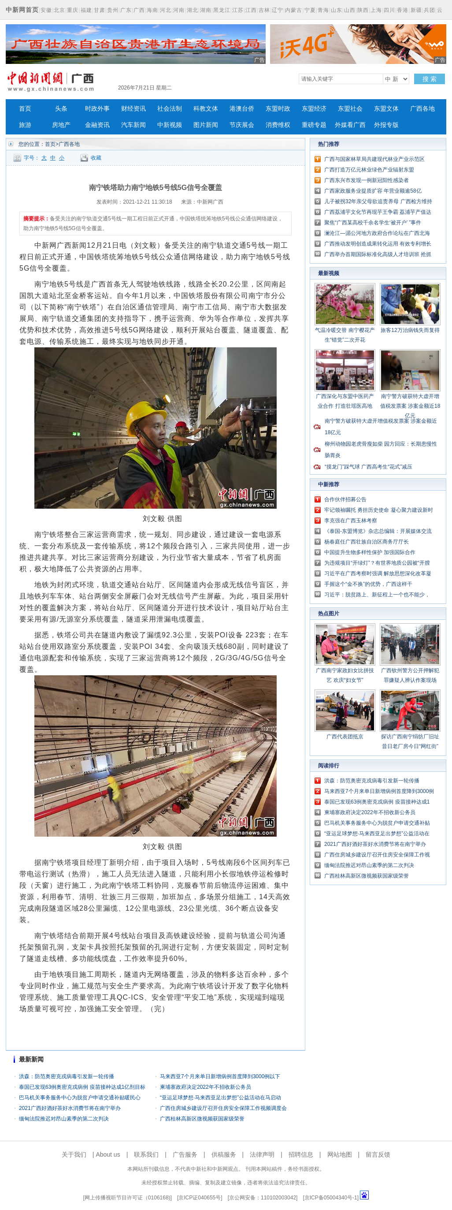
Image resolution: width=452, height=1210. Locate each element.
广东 (126, 10)
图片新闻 (205, 125)
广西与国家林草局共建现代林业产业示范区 (374, 159)
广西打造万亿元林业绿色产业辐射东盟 (369, 170)
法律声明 (262, 1154)
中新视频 (169, 125)
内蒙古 (293, 10)
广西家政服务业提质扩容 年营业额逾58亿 (373, 191)
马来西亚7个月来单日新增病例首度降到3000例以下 (220, 1076)
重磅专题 (314, 125)
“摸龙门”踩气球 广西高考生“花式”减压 (368, 467)
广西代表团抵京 (344, 736)
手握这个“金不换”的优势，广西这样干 (368, 584)
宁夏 (310, 10)
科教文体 (205, 108)
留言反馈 (378, 1154)
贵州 (113, 10)
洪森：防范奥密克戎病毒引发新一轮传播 (66, 1076)
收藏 (96, 158)
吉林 (264, 10)
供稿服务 (223, 1154)
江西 (251, 10)
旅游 (25, 125)
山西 (350, 10)
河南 (179, 10)
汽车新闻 (133, 125)
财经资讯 (133, 108)
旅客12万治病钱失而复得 (410, 330)
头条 (61, 108)
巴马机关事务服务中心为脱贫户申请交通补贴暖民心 (80, 1098)
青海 (323, 10)
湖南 (205, 10)
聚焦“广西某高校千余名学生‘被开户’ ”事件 (372, 223)
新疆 (416, 10)
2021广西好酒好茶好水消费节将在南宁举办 (70, 1108)
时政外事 (97, 108)
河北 (165, 10)
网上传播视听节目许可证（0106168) (127, 1198)
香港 (402, 10)
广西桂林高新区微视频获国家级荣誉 (202, 1119)
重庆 (72, 10)
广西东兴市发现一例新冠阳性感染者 (366, 180)
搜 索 (429, 78)
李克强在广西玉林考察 (350, 521)
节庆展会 (242, 125)
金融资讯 (97, 125)
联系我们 (146, 1154)
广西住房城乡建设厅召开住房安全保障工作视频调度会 (223, 1108)
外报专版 (386, 125)
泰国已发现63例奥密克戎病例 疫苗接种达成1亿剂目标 (82, 1087)
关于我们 (74, 1154)
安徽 (46, 10)
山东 (336, 10)
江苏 (238, 10)
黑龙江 (221, 10)
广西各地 (422, 108)
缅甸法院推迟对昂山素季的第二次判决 (64, 1119)
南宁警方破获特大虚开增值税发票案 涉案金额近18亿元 (410, 406)
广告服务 (185, 1154)
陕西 (363, 10)
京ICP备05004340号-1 (330, 1198)
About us (108, 1154)
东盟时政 (278, 108)
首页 (25, 108)
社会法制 (169, 108)
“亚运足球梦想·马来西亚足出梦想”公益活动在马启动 (220, 1098)
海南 (152, 10)
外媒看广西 (350, 125)
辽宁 (277, 10)
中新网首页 (22, 9)
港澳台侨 (242, 108)
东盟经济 (314, 108)
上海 (376, 10)
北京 (59, 10)
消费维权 (278, 125)
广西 (139, 10)
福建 (86, 10)
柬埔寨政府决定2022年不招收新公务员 (205, 1087)
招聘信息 (301, 1154)
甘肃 (99, 10)
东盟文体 (386, 108)
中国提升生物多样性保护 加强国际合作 (369, 552)
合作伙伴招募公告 (345, 499)
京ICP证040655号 (199, 1198)
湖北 (192, 10)
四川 (389, 10)
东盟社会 (350, 108)
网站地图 (339, 1154)
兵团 (429, 10)
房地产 (61, 125)
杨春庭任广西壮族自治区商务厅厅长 (366, 542)
